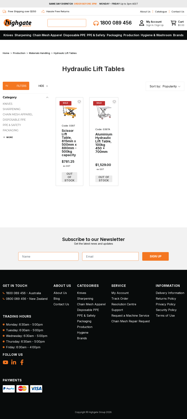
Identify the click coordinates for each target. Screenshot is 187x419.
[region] (25, 137)
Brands (178, 35)
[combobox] (67, 23)
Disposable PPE (74, 35)
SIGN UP (155, 256)
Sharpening (23, 35)
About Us (145, 11)
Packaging (114, 35)
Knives (8, 35)
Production (131, 35)
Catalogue (161, 11)
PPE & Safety (96, 35)
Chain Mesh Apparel (47, 35)
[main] (120, 144)
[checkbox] (25, 104)
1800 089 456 (112, 23)
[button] (151, 23)
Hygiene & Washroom (156, 35)
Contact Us (177, 11)
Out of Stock (69, 177)
